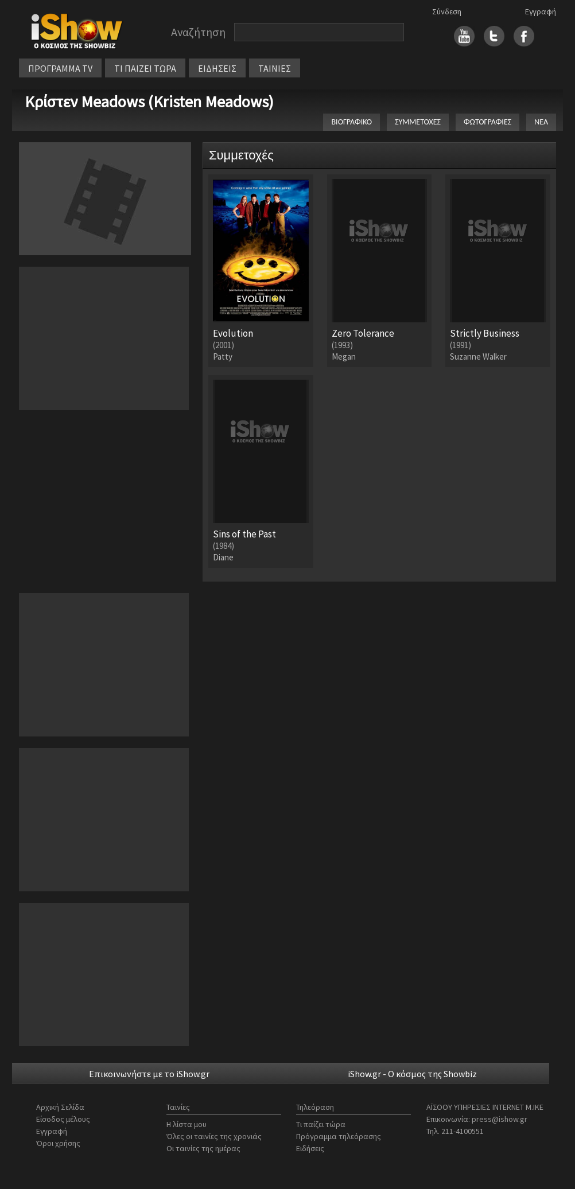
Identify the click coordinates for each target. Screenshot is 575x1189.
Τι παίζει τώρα (320, 1124)
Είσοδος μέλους (63, 1119)
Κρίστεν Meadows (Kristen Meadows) (149, 101)
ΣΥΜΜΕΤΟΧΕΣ (418, 122)
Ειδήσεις (310, 1148)
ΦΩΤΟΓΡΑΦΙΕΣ (487, 122)
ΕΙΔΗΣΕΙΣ (217, 68)
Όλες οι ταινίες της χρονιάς (214, 1136)
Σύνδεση (446, 11)
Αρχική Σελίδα (60, 1107)
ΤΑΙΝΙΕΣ (274, 68)
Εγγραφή (540, 11)
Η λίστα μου (186, 1124)
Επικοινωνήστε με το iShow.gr (149, 1073)
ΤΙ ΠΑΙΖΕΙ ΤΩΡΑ (145, 68)
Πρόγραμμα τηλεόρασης (338, 1136)
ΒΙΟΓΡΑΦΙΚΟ (351, 122)
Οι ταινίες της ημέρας (203, 1148)
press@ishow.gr (499, 1119)
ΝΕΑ (541, 122)
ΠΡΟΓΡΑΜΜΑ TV (60, 68)
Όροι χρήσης (58, 1143)
